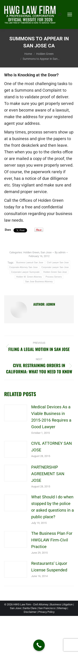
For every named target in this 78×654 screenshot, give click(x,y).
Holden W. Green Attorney (29, 277)
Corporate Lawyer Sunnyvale (25, 272)
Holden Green (31, 252)
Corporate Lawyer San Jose (55, 267)
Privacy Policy (46, 611)
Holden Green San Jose (55, 272)
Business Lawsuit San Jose (29, 262)
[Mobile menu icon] (70, 14)
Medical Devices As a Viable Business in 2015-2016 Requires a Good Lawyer (51, 416)
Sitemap (62, 608)
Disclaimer (30, 611)
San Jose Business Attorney (39, 281)
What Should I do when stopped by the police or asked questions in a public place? (52, 506)
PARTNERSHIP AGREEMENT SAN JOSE (47, 474)
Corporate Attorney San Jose (23, 267)
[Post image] (15, 413)
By (60, 252)
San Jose (46, 252)
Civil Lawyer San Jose (58, 262)
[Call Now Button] (39, 645)
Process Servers (54, 277)
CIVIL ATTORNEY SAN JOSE (51, 446)
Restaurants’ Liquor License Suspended (49, 566)
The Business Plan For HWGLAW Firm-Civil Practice (51, 540)
